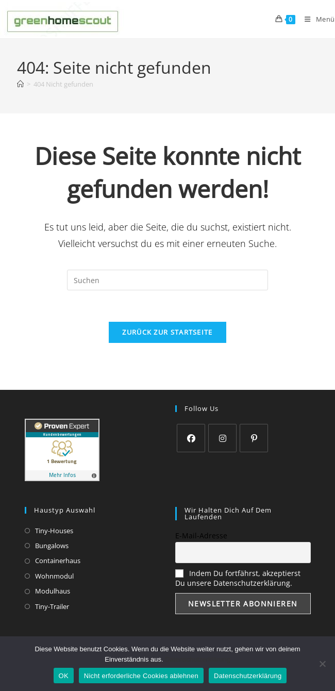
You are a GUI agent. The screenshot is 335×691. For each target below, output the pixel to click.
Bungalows (52, 545)
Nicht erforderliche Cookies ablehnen (141, 676)
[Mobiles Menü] (316, 19)
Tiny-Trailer (52, 606)
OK (64, 676)
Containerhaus (57, 560)
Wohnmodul (54, 576)
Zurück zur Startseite (167, 332)
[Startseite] (20, 84)
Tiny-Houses (54, 530)
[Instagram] (222, 438)
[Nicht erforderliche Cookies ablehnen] (322, 664)
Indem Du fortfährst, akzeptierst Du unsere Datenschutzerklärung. (237, 578)
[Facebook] (191, 438)
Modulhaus (52, 591)
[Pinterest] (254, 438)
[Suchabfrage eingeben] (167, 280)
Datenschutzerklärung (197, 659)
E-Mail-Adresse (201, 535)
